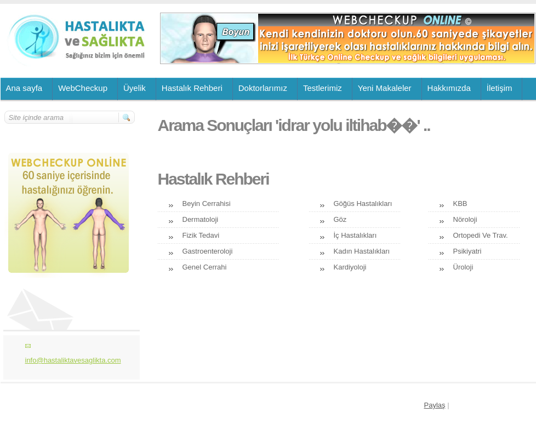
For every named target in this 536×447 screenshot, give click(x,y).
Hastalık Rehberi (192, 88)
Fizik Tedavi (201, 235)
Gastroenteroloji (208, 251)
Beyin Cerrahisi (207, 203)
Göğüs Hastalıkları (363, 203)
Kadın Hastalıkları (362, 251)
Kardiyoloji (350, 267)
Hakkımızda (449, 88)
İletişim (499, 88)
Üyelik (134, 88)
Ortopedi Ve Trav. (480, 235)
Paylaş (435, 405)
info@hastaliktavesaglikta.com (73, 360)
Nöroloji (465, 219)
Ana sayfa (24, 88)
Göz (340, 219)
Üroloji (463, 267)
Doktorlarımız (262, 88)
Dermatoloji (201, 219)
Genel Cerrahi (205, 267)
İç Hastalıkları (355, 235)
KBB (460, 203)
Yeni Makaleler (385, 88)
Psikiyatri (467, 251)
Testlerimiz (322, 88)
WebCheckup (82, 88)
